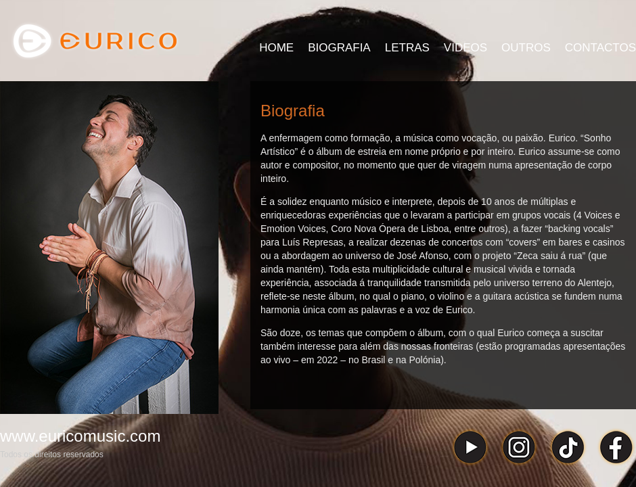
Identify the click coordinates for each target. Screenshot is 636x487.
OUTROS (526, 47)
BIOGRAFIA (339, 47)
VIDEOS (465, 47)
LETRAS (407, 47)
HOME (276, 47)
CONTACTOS (600, 47)
